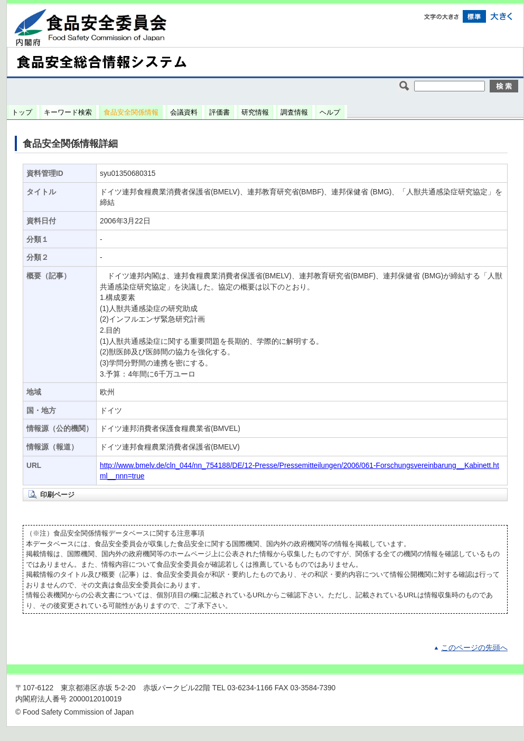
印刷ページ (57, 495)
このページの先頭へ (474, 648)
